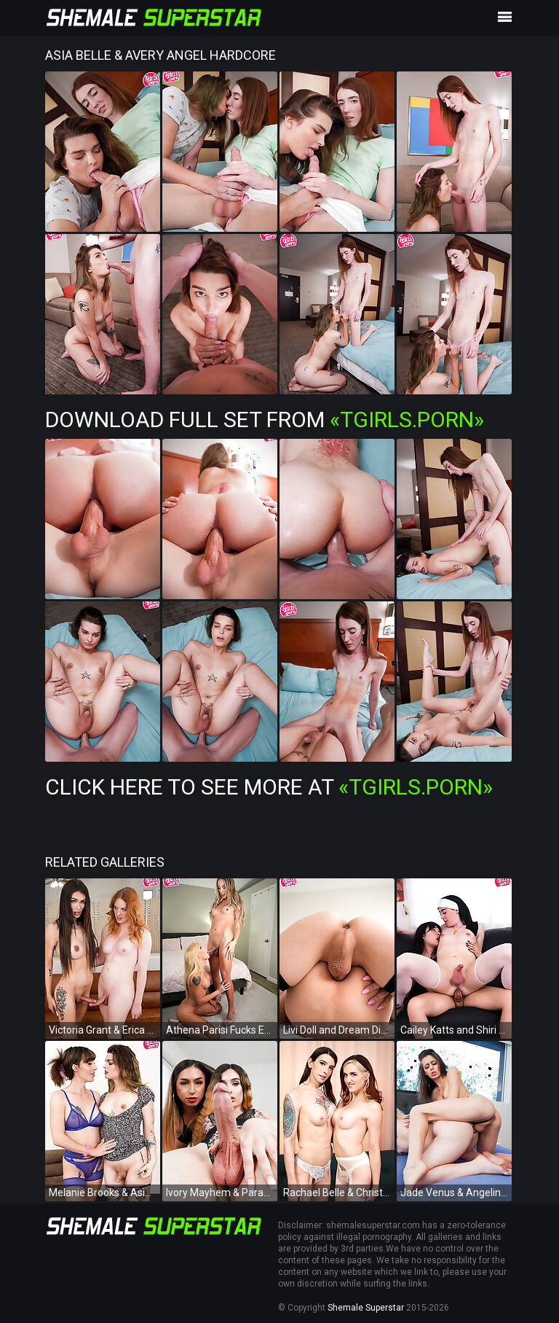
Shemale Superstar (366, 1308)
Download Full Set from (264, 419)
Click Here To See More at (269, 787)
